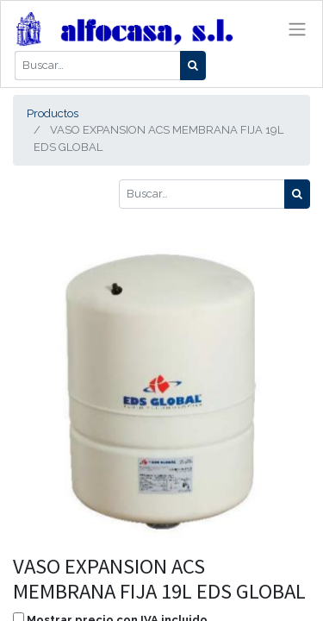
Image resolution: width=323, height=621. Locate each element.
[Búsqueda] (193, 65)
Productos (52, 113)
